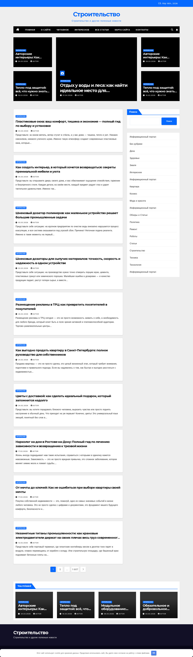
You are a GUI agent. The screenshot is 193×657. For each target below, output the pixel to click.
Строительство (96, 14)
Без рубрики (136, 144)
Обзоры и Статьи (138, 215)
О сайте (46, 30)
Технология (135, 265)
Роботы (133, 236)
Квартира (134, 186)
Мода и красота (138, 201)
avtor (34, 61)
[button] (172, 29)
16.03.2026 (23, 95)
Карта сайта (122, 30)
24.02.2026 (23, 360)
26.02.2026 (23, 314)
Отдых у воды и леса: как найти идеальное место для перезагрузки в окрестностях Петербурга (93, 93)
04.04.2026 (23, 131)
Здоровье (135, 158)
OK (154, 653)
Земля (133, 165)
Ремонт (133, 229)
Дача (132, 151)
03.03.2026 (23, 222)
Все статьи (102, 30)
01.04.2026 (68, 95)
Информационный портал (143, 137)
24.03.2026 (23, 61)
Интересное (82, 30)
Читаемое (63, 30)
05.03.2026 (23, 177)
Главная (30, 30)
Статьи (133, 243)
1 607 (75, 569)
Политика (134, 222)
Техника (134, 257)
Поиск (133, 111)
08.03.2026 (109, 614)
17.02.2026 (23, 451)
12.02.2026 (23, 543)
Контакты (142, 30)
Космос (133, 193)
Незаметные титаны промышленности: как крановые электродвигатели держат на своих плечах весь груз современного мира (67, 538)
